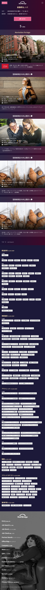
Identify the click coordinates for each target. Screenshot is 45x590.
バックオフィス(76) (28, 467)
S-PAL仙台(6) (20, 328)
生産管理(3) (12, 467)
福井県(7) (25, 273)
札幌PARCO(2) (5, 323)
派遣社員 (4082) (5, 505)
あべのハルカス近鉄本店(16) (28, 354)
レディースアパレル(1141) (8, 478)
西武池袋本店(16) (25, 336)
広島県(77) (24, 289)
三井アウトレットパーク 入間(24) (9, 411)
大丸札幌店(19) (25, 320)
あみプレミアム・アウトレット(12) (9, 414)
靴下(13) (34, 494)
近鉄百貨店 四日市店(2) (17, 346)
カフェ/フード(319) (23, 497)
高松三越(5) (4, 370)
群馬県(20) (18, 265)
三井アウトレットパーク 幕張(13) (28, 403)
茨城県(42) (4, 265)
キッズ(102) (31, 486)
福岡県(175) (5, 299)
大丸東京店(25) (35, 336)
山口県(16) (30, 289)
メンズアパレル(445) (20, 478)
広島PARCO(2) (16, 365)
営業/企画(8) (5, 467)
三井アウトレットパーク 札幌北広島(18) (27, 393)
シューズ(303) (32, 489)
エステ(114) (24, 486)
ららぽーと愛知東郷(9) (29, 346)
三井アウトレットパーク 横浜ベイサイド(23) (11, 406)
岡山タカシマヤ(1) (6, 362)
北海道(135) (5, 255)
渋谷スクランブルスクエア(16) (35, 339)
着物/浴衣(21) (5, 497)
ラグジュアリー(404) (6, 481)
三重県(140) (26, 276)
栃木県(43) (11, 265)
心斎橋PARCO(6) (23, 357)
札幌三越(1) (17, 320)
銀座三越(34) (5, 336)
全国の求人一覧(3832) (7, 310)
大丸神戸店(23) (5, 357)
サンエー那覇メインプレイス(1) (26, 383)
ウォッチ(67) (14, 489)
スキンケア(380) (5, 486)
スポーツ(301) (34, 491)
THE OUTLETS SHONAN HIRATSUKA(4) (30, 417)
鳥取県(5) (4, 289)
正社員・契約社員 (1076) (16, 505)
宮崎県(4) (38, 299)
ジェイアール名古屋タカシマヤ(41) (9, 344)
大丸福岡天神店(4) (35, 375)
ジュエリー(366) (5, 489)
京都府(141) (11, 281)
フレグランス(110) (15, 486)
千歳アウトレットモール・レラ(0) (9, 393)
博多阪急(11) (5, 378)
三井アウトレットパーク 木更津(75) (31, 406)
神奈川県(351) (13, 268)
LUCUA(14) (4, 352)
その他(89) (32, 497)
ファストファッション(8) (7, 483)
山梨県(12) (31, 273)
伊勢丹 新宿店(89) (6, 339)
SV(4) (3, 464)
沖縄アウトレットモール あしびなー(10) (10, 453)
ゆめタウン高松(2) (34, 370)
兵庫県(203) (26, 281)
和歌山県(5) (4, 284)
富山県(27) (11, 273)
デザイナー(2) (10, 464)
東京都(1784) (5, 268)
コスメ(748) (34, 483)
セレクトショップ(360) (32, 478)
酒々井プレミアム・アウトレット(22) (27, 411)
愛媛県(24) (17, 294)
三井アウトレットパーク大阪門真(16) (10, 438)
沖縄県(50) (4, 307)
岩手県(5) (11, 260)
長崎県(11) (18, 299)
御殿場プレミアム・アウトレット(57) (10, 422)
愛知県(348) (19, 276)
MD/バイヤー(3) (26, 464)
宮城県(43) (17, 260)
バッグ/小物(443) (22, 489)
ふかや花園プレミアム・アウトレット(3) (11, 417)
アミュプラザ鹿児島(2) (33, 378)
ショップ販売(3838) (6, 462)
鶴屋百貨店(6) (23, 378)
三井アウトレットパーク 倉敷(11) (9, 443)
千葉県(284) (32, 265)
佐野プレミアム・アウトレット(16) (9, 409)
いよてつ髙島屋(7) (13, 370)
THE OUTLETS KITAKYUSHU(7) (25, 448)
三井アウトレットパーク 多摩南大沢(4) (10, 403)
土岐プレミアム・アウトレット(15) (29, 425)
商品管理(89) (29, 462)
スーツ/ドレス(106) (27, 481)
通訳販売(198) (5, 470)
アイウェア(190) (5, 491)
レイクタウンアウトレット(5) (25, 409)
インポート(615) (16, 481)
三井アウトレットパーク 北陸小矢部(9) (10, 427)
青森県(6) (4, 260)
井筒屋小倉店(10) (25, 375)
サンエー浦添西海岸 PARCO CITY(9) (9, 383)
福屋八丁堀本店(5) (33, 362)
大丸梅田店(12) (5, 354)
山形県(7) (30, 260)
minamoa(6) (23, 365)
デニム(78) (27, 483)
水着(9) (13, 494)
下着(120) (28, 494)
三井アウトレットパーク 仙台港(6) (9, 398)
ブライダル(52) (13, 497)
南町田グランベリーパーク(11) (25, 414)
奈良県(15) (33, 281)
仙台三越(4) (13, 328)
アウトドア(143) (5, 494)
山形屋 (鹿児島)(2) (14, 378)
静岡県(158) (11, 276)
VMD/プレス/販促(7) (36, 464)
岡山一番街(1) (15, 362)
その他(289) (13, 470)
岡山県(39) (17, 289)
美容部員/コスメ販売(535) (18, 462)
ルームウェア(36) (20, 494)
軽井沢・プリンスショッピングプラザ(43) (11, 425)
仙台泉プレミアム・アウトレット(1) (26, 398)
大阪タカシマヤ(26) (13, 352)
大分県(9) (32, 299)
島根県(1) (11, 289)
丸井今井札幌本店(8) (35, 320)
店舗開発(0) (19, 467)
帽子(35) (38, 489)
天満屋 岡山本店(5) (6, 365)
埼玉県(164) (25, 265)
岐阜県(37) (4, 276)
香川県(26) (11, 294)
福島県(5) (36, 260)
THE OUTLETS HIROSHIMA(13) (25, 443)
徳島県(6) (4, 294)
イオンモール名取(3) (6, 331)
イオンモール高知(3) (24, 370)
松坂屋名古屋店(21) (23, 344)
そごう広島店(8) (24, 362)
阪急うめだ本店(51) (33, 352)
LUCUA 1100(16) (14, 357)
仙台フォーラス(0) (29, 328)
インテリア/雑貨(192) (16, 491)
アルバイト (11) (27, 505)
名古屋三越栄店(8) (34, 344)
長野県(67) (38, 273)
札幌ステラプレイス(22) (7, 320)
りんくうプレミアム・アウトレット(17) (10, 432)
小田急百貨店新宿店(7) (15, 336)
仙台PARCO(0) (5, 328)
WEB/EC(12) (37, 467)
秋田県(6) (24, 260)
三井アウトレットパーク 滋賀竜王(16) (29, 435)
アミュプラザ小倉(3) (6, 375)
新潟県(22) (4, 273)
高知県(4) (24, 294)
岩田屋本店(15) (16, 375)
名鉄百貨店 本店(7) (6, 346)
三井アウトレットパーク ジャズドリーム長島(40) (30, 422)
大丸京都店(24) (23, 352)
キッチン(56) (25, 491)
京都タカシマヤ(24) (15, 354)
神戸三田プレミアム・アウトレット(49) (10, 435)
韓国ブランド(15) (19, 483)
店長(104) (36, 462)
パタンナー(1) (18, 464)
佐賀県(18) (12, 299)
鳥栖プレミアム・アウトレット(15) (9, 448)
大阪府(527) (19, 281)
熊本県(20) (25, 299)
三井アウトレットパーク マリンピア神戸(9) (30, 432)
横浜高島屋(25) (15, 339)
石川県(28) (18, 273)
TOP (3, 242)
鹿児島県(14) (5, 302)
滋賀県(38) (4, 281)
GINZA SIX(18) (24, 339)
